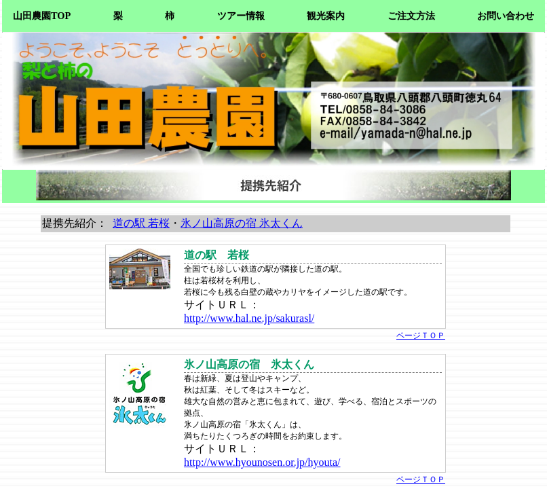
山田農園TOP (42, 15)
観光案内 (326, 15)
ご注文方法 (411, 15)
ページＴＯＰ (420, 335)
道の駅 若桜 (141, 223)
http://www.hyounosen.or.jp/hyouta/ (262, 462)
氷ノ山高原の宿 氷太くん (242, 223)
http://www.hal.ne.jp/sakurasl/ (249, 318)
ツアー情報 (241, 15)
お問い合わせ (505, 15)
